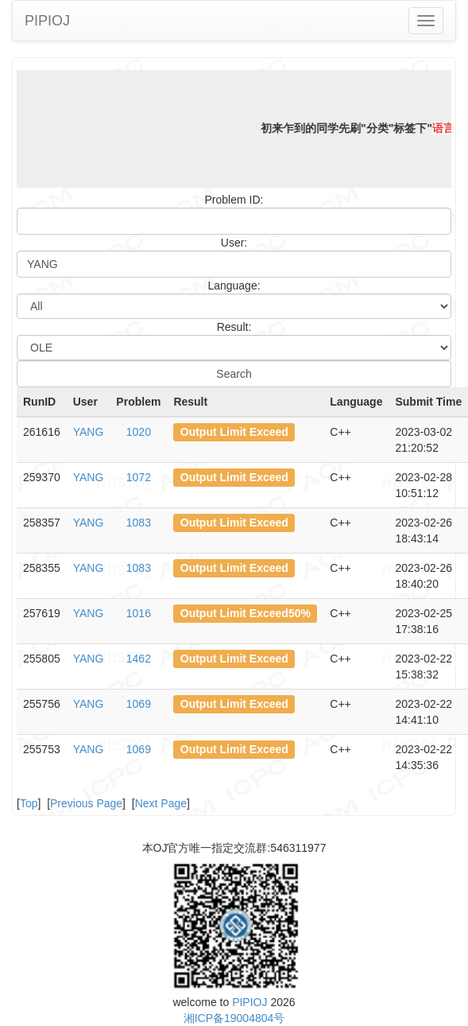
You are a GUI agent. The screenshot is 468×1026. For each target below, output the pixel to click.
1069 (138, 704)
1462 (138, 658)
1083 (138, 522)
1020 (138, 432)
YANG (88, 432)
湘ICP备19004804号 (234, 1018)
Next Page (161, 803)
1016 (138, 613)
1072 (138, 477)
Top (29, 803)
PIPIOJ (47, 21)
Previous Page (86, 803)
